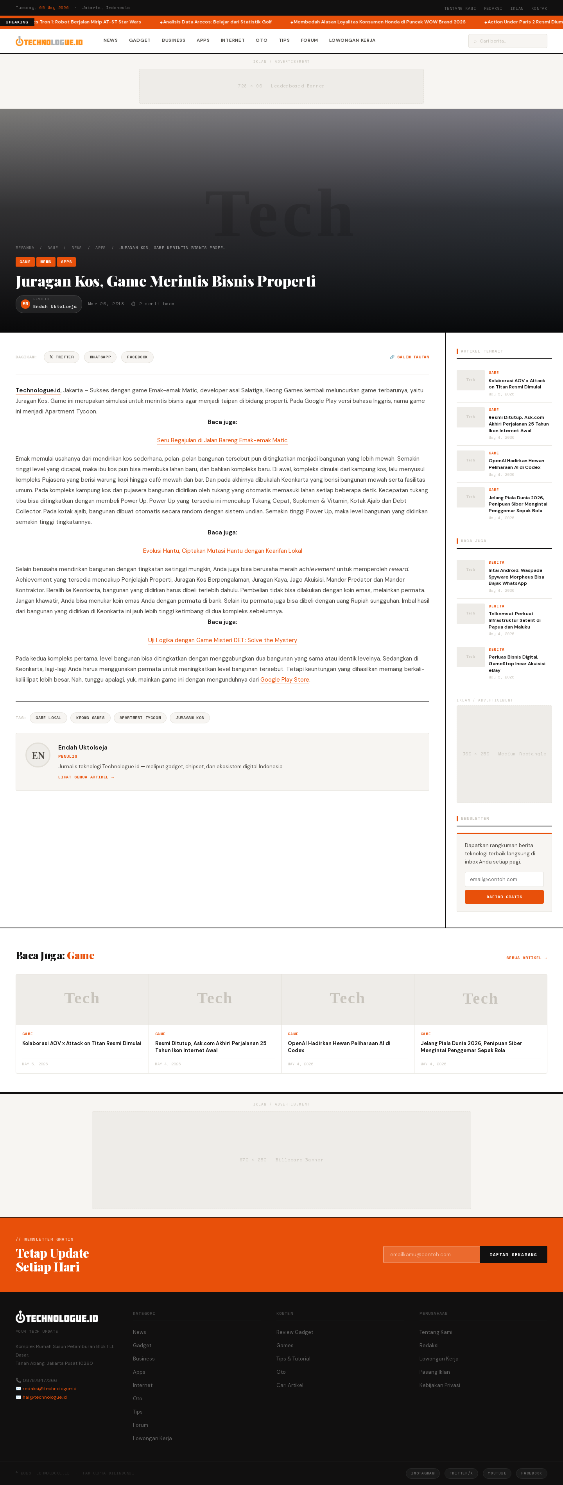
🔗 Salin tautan (409, 357)
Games (285, 1345)
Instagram (422, 1473)
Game (53, 248)
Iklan (517, 8)
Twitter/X (461, 1473)
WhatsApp (100, 357)
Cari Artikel (289, 1385)
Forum (310, 40)
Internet (233, 40)
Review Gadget (294, 1332)
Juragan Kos (190, 718)
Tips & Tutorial (293, 1358)
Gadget (140, 40)
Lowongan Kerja (352, 40)
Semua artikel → (526, 958)
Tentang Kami (460, 8)
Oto (261, 40)
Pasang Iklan (435, 1372)
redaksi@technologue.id (50, 1388)
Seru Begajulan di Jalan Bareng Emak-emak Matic (222, 440)
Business (174, 40)
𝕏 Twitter (62, 357)
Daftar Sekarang (514, 1255)
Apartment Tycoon (140, 718)
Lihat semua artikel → (86, 777)
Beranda (25, 248)
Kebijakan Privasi (440, 1385)
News (111, 40)
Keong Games (90, 718)
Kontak (539, 8)
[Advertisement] (281, 186)
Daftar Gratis (504, 897)
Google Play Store (284, 680)
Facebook (137, 357)
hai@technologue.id (45, 1397)
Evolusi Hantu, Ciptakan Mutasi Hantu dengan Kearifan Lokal (222, 551)
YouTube (497, 1473)
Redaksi (493, 8)
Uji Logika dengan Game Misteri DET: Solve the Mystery (222, 640)
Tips (284, 40)
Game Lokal (48, 718)
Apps (203, 40)
